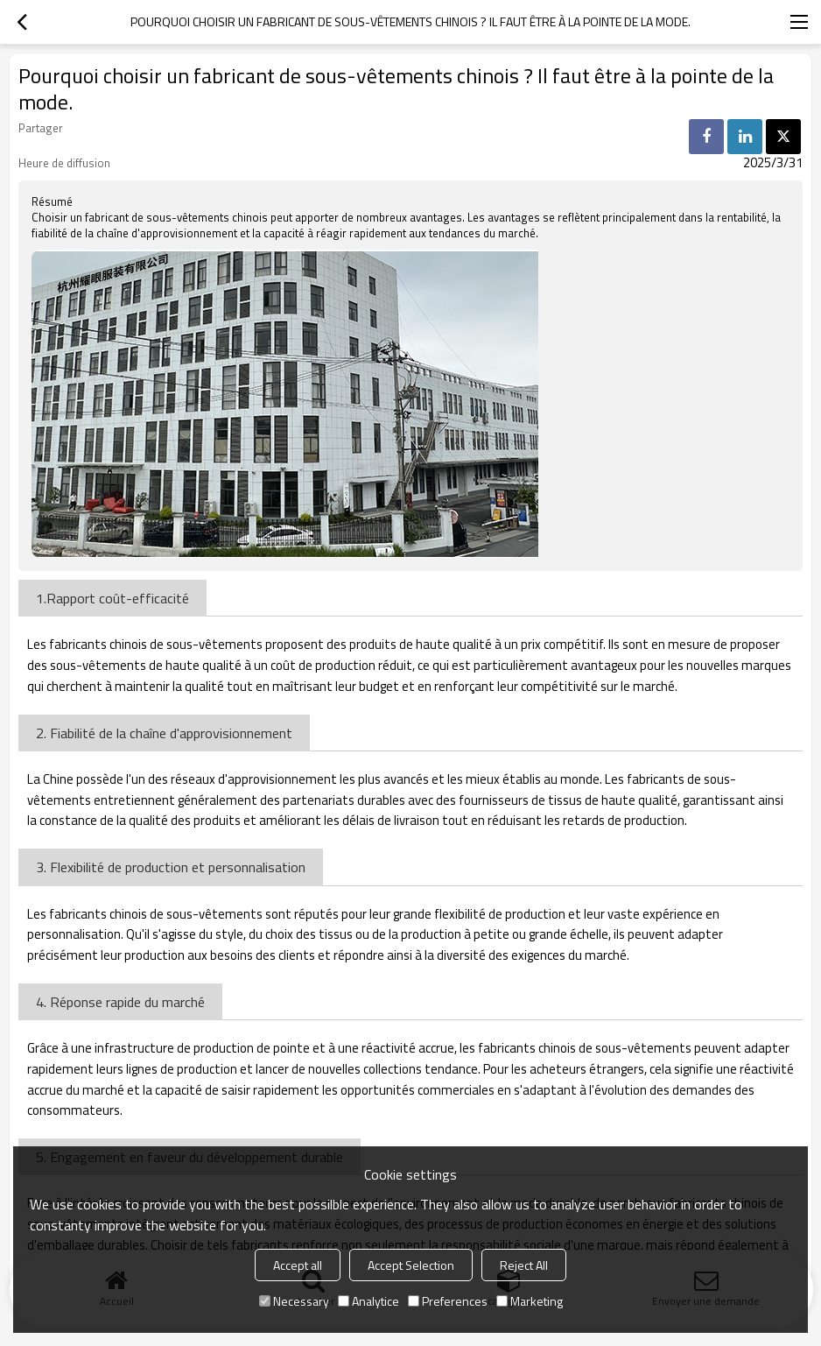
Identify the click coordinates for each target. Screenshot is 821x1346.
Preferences (448, 1301)
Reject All (524, 1265)
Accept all (297, 1265)
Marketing (529, 1301)
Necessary (294, 1301)
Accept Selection (411, 1265)
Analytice (368, 1301)
